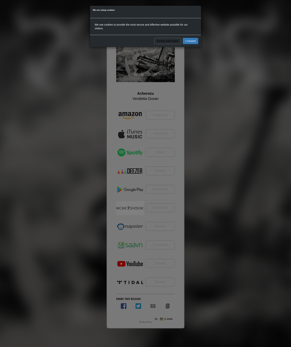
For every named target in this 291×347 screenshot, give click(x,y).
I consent (190, 40)
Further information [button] (168, 40)
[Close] (197, 13)
